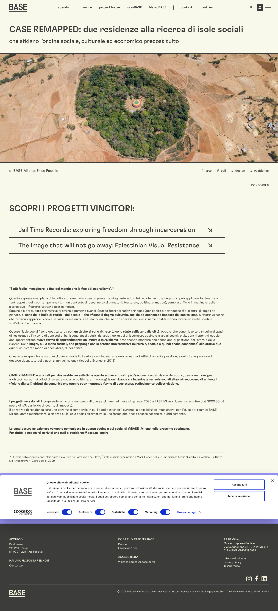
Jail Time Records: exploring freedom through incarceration (106, 230)
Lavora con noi (127, 548)
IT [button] (251, 7)
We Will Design (19, 548)
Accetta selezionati (239, 587)
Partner (123, 544)
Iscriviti (248, 497)
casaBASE (134, 7)
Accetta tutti (239, 576)
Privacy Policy (232, 562)
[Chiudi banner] (272, 572)
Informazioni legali (235, 558)
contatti (187, 7)
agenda (63, 7)
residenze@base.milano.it (89, 433)
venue (87, 7)
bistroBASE (157, 7)
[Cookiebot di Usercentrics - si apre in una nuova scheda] (22, 604)
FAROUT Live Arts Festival (26, 551)
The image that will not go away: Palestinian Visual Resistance (108, 245)
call (223, 170)
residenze (261, 170)
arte (208, 170)
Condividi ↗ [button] (260, 185)
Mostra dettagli (186, 604)
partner (207, 7)
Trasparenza (232, 566)
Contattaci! (16, 565)
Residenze (16, 544)
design (240, 170)
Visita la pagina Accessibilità (136, 561)
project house (109, 7)
